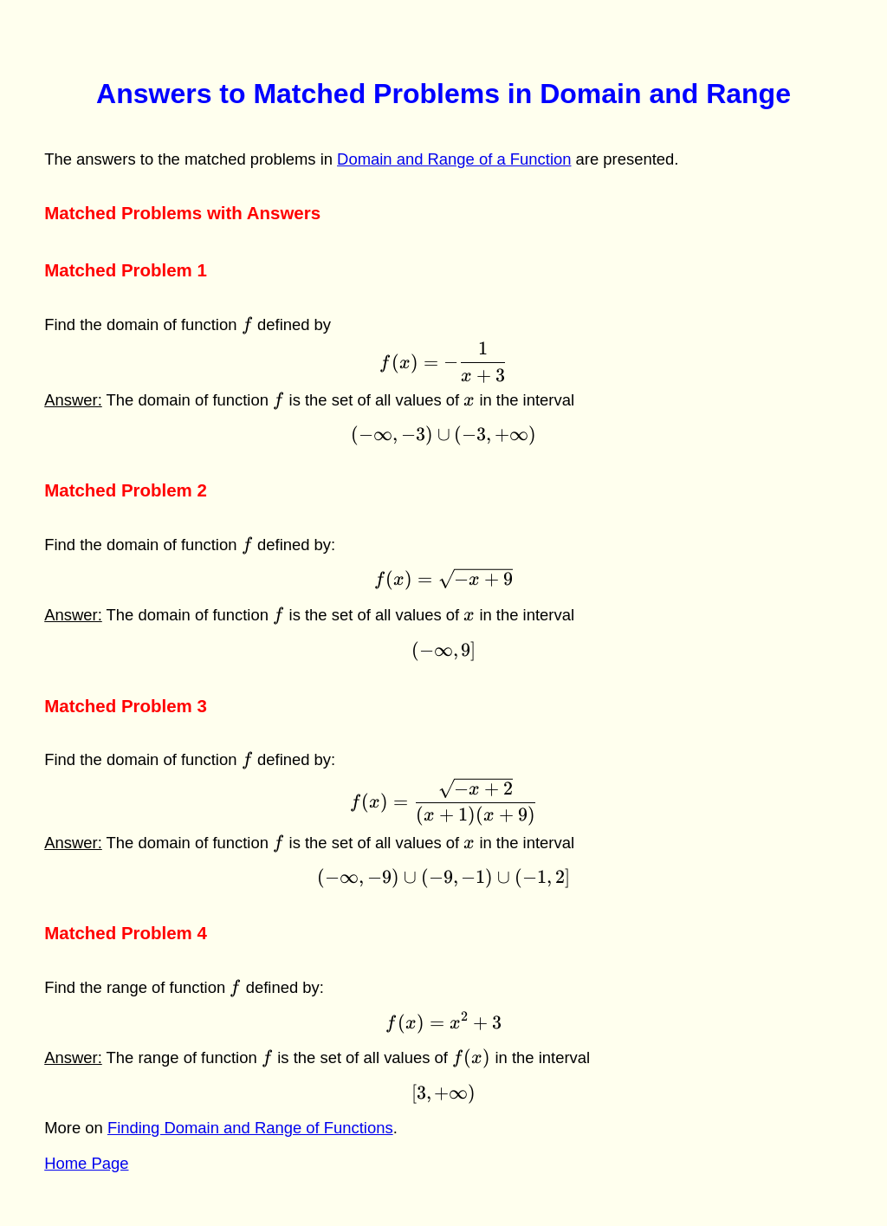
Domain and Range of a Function (454, 159)
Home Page (86, 1163)
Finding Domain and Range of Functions (250, 1128)
